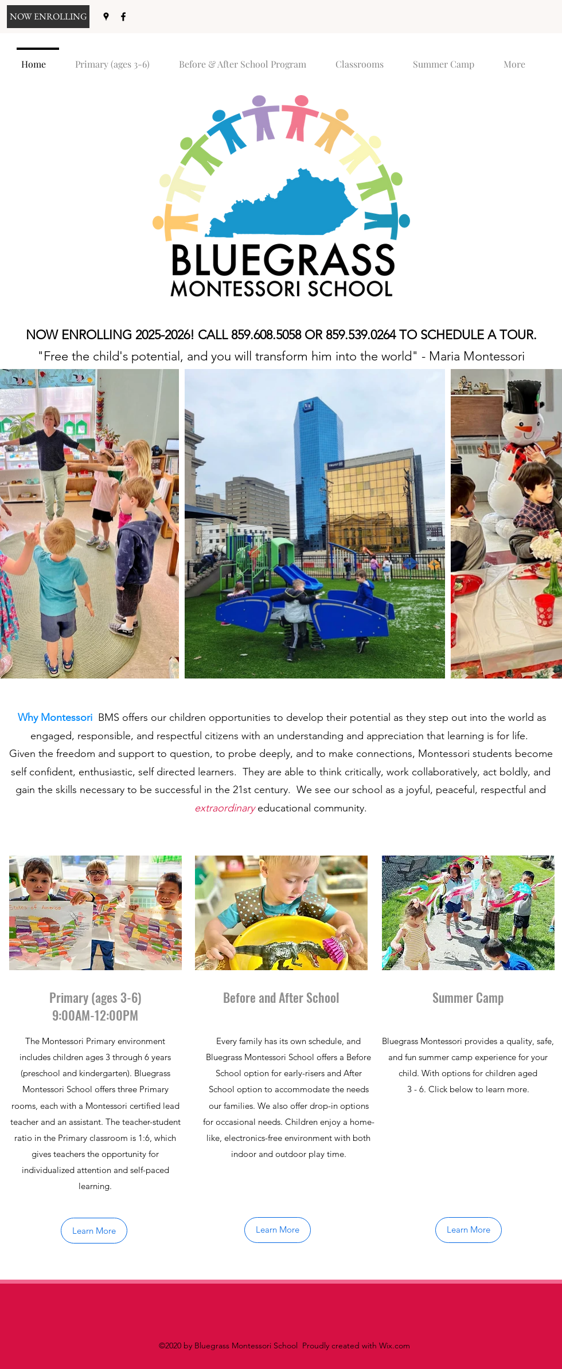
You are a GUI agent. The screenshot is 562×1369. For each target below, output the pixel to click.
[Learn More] (94, 1231)
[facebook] (123, 16)
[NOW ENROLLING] (48, 16)
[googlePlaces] (106, 16)
